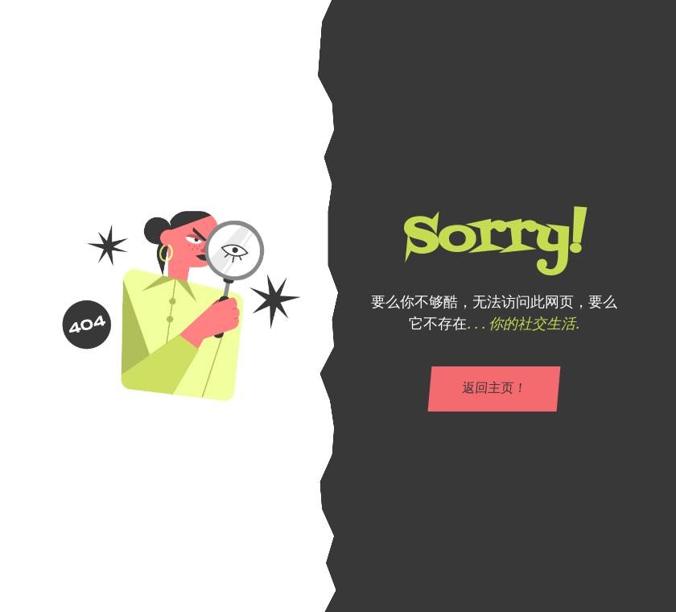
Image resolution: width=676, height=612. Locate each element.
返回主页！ (494, 389)
